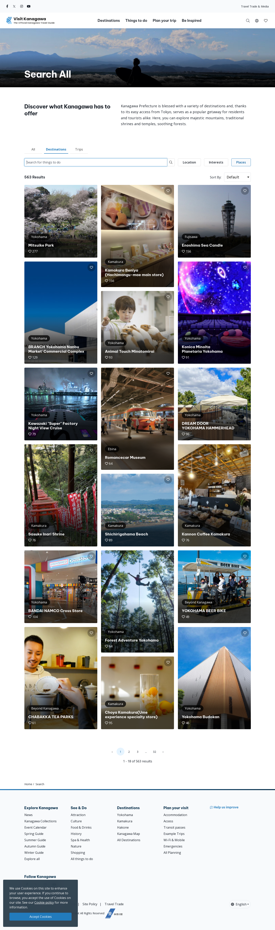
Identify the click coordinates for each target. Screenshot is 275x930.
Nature (76, 846)
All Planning (172, 852)
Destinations (56, 149)
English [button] (238, 904)
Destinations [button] (108, 20)
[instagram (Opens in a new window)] (21, 6)
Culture (76, 821)
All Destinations (128, 840)
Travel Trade (114, 904)
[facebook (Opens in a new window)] (7, 6)
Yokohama (125, 815)
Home (28, 784)
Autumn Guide (34, 846)
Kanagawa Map (128, 834)
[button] (256, 20)
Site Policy (90, 904)
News (28, 815)
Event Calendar (35, 827)
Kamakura (124, 821)
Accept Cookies (40, 916)
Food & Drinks (81, 827)
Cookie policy (44, 902)
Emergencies (173, 846)
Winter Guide (34, 852)
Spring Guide (33, 834)
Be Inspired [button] (191, 20)
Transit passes (174, 827)
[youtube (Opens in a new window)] (28, 6)
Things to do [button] (136, 20)
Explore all (32, 859)
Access (168, 821)
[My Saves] (265, 20)
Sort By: (215, 177)
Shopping (78, 852)
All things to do (82, 859)
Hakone (123, 827)
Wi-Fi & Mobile (174, 840)
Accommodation (175, 815)
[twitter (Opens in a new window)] (14, 6)
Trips (79, 149)
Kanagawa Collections (40, 821)
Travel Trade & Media (255, 6)
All (33, 149)
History (76, 834)
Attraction (78, 815)
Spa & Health (80, 840)
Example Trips (174, 834)
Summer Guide (35, 840)
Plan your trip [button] (164, 20)
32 (154, 752)
